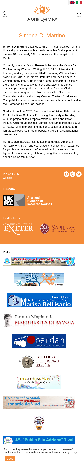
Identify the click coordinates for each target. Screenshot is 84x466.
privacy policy (69, 452)
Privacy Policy (11, 173)
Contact (7, 177)
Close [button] (9, 458)
